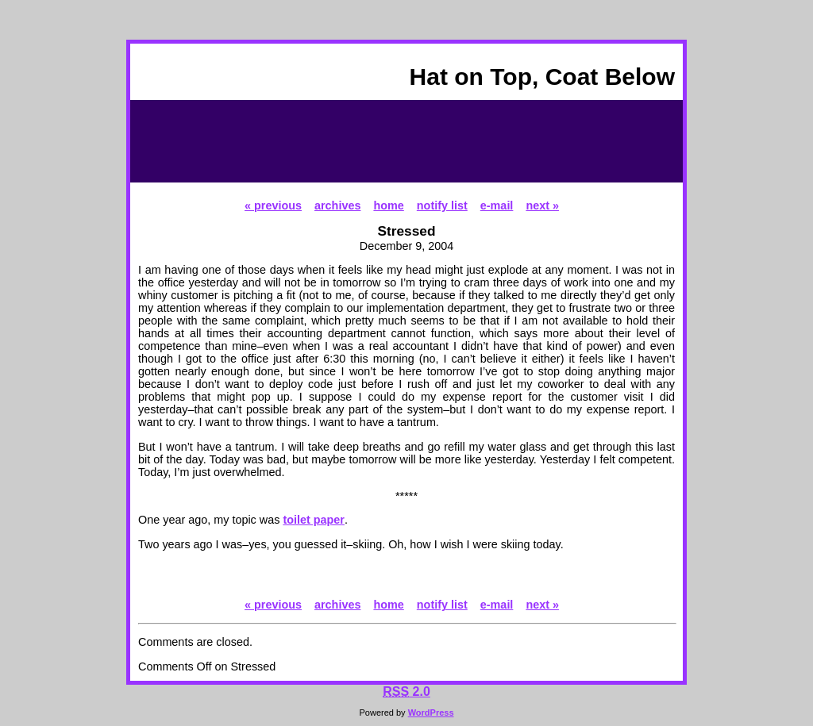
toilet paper (314, 519)
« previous (273, 205)
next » (542, 205)
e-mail (497, 205)
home (388, 205)
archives (337, 205)
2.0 (406, 691)
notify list (442, 205)
